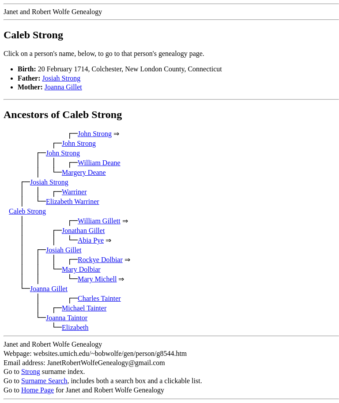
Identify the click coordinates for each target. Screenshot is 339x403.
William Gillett (99, 221)
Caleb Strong (27, 211)
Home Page (37, 390)
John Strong (95, 133)
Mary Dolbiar (81, 269)
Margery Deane (84, 172)
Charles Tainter (99, 298)
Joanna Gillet (63, 87)
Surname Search (44, 381)
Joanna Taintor (66, 318)
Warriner (74, 192)
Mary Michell (97, 279)
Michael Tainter (84, 308)
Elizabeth (75, 327)
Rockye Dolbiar (100, 259)
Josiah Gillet (63, 250)
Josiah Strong (61, 78)
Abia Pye (91, 240)
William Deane (99, 162)
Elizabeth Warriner (72, 201)
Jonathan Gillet (83, 230)
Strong (30, 371)
